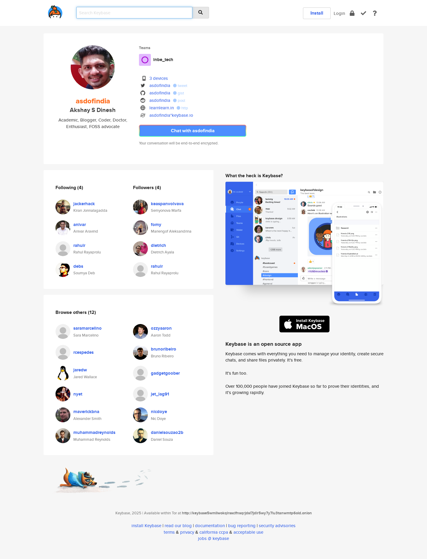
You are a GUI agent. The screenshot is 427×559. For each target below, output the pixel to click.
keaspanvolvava (167, 203)
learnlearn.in (161, 108)
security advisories (277, 525)
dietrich (158, 245)
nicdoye (159, 411)
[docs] (375, 13)
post (179, 100)
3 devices (158, 78)
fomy (156, 224)
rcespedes (83, 352)
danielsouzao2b (167, 432)
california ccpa (213, 532)
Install (316, 13)
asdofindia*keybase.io (171, 115)
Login (339, 13)
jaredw (80, 370)
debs (78, 266)
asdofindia (159, 85)
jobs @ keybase (213, 538)
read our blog (178, 525)
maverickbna (86, 411)
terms (169, 532)
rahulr (79, 245)
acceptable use (248, 532)
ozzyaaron (161, 328)
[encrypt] (352, 13)
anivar (79, 224)
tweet (180, 85)
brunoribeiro (163, 349)
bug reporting (242, 525)
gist (178, 93)
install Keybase (146, 525)
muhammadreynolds (94, 432)
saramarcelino (87, 328)
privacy (187, 532)
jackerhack (84, 203)
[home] (55, 10)
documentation (210, 525)
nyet (77, 394)
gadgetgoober (165, 373)
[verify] (363, 13)
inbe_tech (163, 59)
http (182, 108)
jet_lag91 (160, 394)
